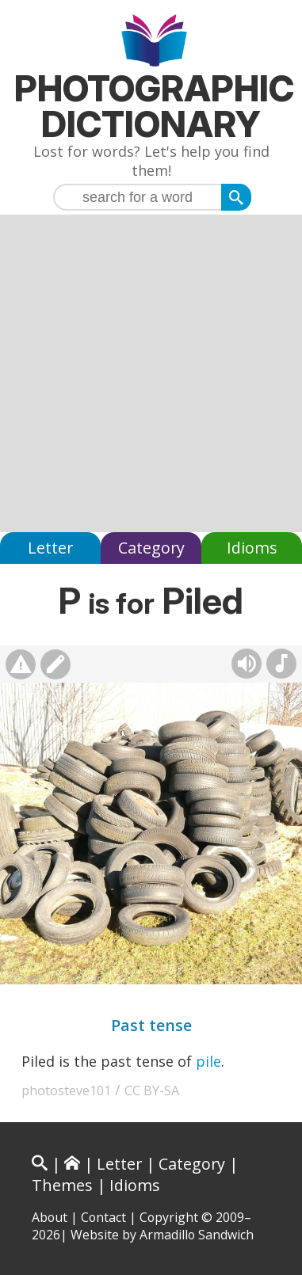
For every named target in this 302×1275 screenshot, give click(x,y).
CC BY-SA (151, 1090)
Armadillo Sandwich (197, 1234)
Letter (50, 547)
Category (151, 547)
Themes (62, 1185)
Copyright (169, 1217)
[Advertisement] (151, 373)
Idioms (252, 547)
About (49, 1217)
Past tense (151, 1025)
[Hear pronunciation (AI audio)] (246, 664)
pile (208, 1061)
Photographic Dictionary (154, 106)
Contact (103, 1217)
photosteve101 (66, 1090)
